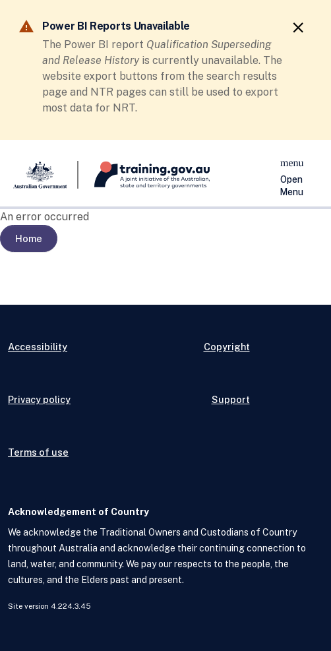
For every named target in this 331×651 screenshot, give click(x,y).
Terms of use (38, 452)
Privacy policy (39, 399)
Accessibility (37, 346)
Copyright (227, 346)
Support (231, 399)
